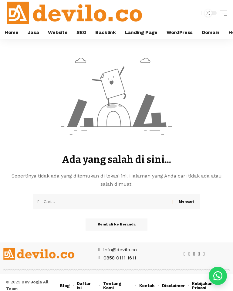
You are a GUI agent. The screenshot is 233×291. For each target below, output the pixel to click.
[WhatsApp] (203, 254)
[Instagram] (199, 254)
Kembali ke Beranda (117, 224)
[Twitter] (189, 254)
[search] (195, 13)
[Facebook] (184, 254)
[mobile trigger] (222, 13)
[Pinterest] (194, 254)
